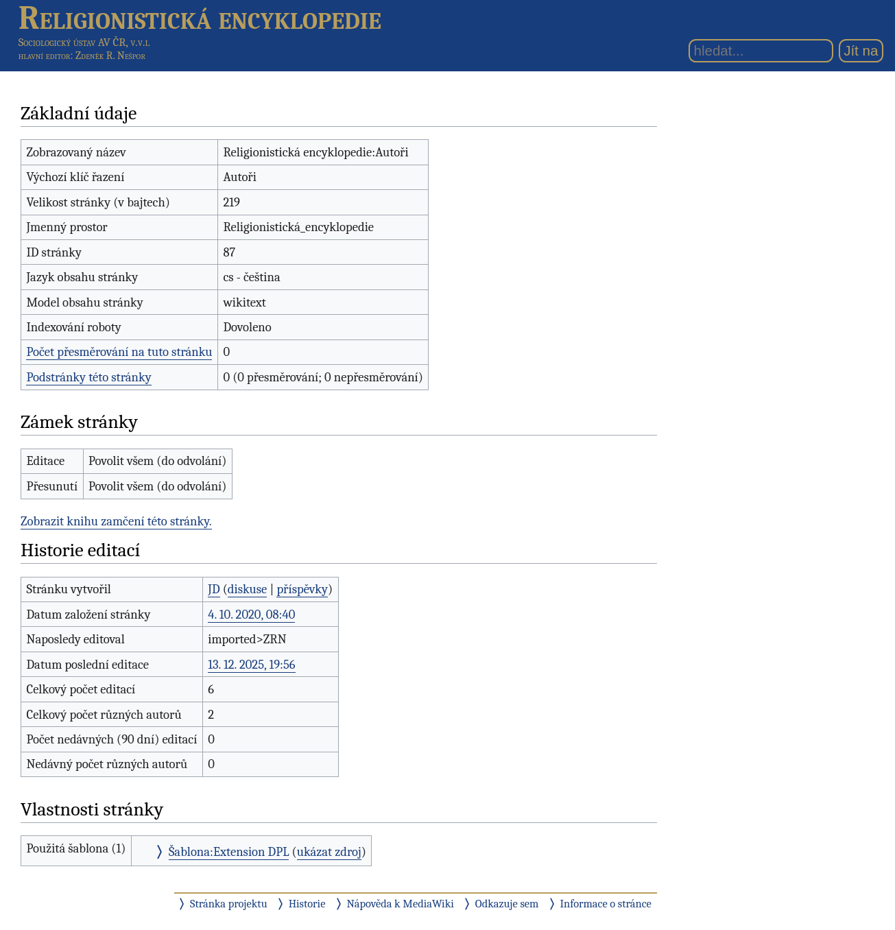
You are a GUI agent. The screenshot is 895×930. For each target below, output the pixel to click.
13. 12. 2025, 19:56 (251, 664)
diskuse (247, 589)
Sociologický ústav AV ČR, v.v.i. (84, 42)
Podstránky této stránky (88, 377)
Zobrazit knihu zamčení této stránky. (116, 521)
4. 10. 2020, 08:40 (251, 614)
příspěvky (302, 589)
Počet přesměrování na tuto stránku (119, 351)
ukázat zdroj (329, 851)
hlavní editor (45, 55)
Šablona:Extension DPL (229, 851)
